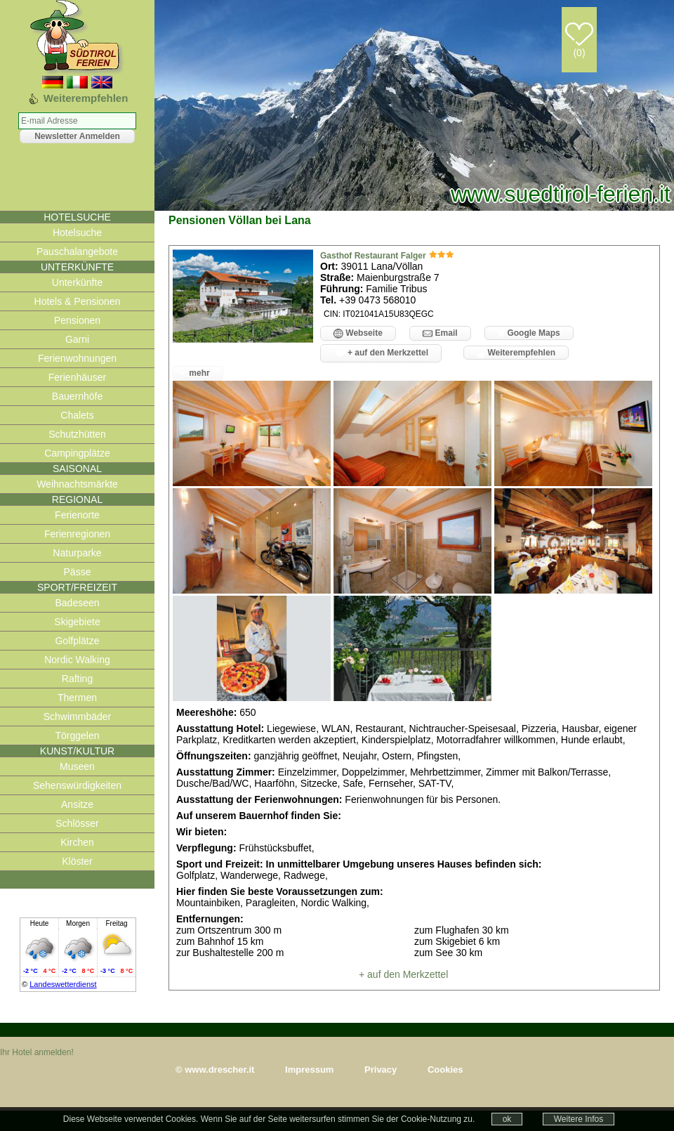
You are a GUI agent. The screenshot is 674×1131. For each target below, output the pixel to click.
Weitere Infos (578, 1119)
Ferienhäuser (77, 377)
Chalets (76, 415)
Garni (77, 339)
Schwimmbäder (77, 716)
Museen (77, 766)
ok (507, 1119)
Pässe (77, 571)
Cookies (445, 1069)
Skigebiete (77, 621)
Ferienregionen (77, 534)
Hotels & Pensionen (77, 301)
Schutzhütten (77, 434)
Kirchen (76, 842)
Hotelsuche (77, 232)
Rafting (77, 678)
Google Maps (529, 333)
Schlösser (76, 823)
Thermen (77, 697)
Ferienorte (77, 515)
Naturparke (77, 552)
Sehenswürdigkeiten (77, 785)
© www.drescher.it (215, 1069)
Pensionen (77, 320)
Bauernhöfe (77, 396)
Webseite (358, 333)
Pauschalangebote (77, 251)
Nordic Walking (77, 659)
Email (440, 333)
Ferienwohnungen (77, 358)
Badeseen (77, 602)
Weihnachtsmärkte (77, 484)
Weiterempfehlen (516, 353)
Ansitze (77, 804)
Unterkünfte (77, 282)
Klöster (77, 861)
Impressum (309, 1069)
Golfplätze (77, 640)
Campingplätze (77, 453)
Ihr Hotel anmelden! (37, 1052)
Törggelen (77, 735)
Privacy (380, 1069)
